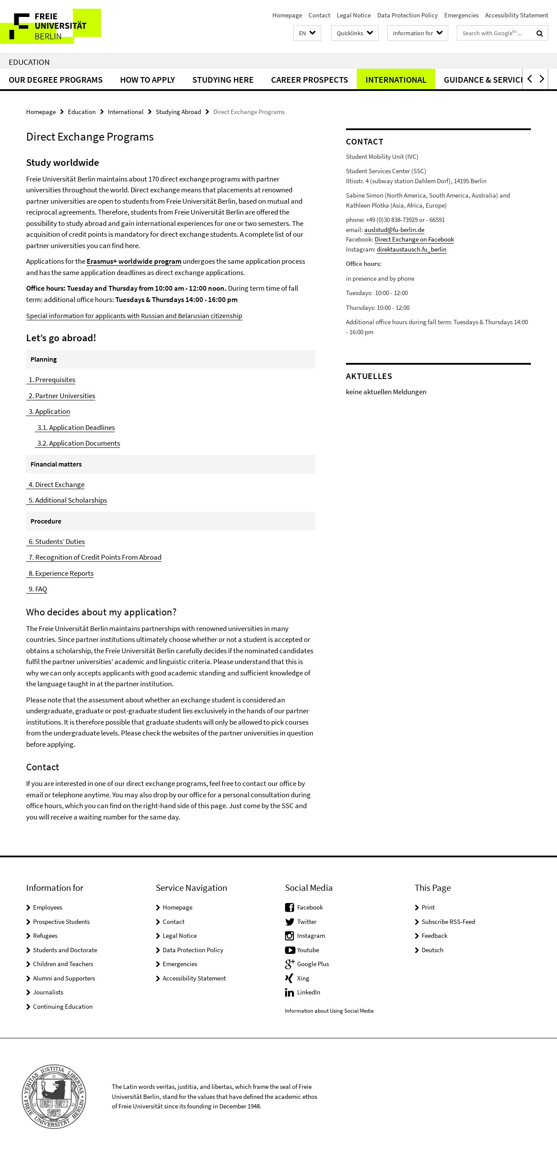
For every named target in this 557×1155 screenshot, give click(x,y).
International (396, 79)
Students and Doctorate (65, 950)
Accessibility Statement (516, 15)
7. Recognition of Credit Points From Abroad (93, 557)
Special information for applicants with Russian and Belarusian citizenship (134, 315)
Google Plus (313, 964)
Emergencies (461, 15)
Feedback (434, 935)
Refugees (45, 935)
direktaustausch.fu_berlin (411, 249)
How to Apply (147, 79)
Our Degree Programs (56, 79)
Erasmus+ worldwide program (134, 261)
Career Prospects (309, 79)
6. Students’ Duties (55, 541)
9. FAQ (36, 589)
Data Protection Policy (407, 15)
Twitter (306, 921)
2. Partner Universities (60, 395)
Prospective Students (61, 921)
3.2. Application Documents (77, 443)
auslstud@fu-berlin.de (394, 229)
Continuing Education (63, 1006)
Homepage (287, 15)
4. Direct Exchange (55, 484)
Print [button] (428, 907)
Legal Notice (354, 15)
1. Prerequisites (50, 379)
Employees (47, 907)
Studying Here (223, 79)
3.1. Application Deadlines (75, 427)
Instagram (311, 935)
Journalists (48, 992)
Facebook (310, 907)
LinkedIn (308, 992)
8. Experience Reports (60, 573)
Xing (303, 978)
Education (29, 62)
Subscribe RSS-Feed (448, 921)
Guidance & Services (487, 79)
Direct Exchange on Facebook (414, 239)
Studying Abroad (178, 111)
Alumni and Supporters (64, 978)
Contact (319, 15)
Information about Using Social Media (329, 1010)
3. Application (48, 411)
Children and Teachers (63, 964)
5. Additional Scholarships (66, 500)
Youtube (308, 950)
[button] (307, 33)
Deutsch (432, 950)
